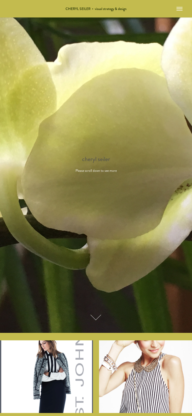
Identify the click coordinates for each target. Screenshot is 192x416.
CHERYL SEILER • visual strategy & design (96, 8)
